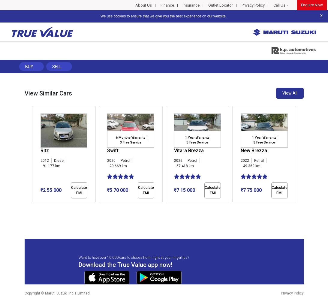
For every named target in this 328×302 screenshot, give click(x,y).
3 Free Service (130, 142)
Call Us (279, 5)
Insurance (191, 5)
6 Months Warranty (130, 138)
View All (289, 93)
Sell (57, 66)
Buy (29, 66)
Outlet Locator (220, 5)
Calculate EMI (79, 190)
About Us (143, 5)
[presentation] (35, 155)
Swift (113, 150)
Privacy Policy (253, 5)
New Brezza (254, 150)
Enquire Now (312, 5)
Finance (167, 5)
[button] (34, 207)
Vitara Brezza (189, 150)
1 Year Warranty (197, 138)
